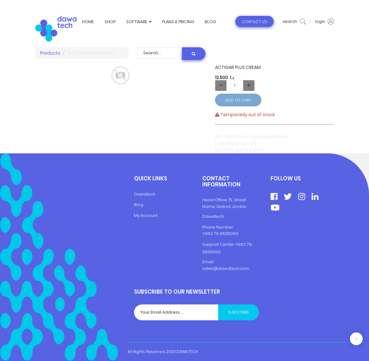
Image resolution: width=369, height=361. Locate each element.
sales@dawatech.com (225, 268)
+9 (237, 244)
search (294, 21)
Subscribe (238, 337)
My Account (146, 215)
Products (50, 53)
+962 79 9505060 (220, 234)
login (324, 21)
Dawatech (145, 194)
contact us (254, 21)
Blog (138, 205)
